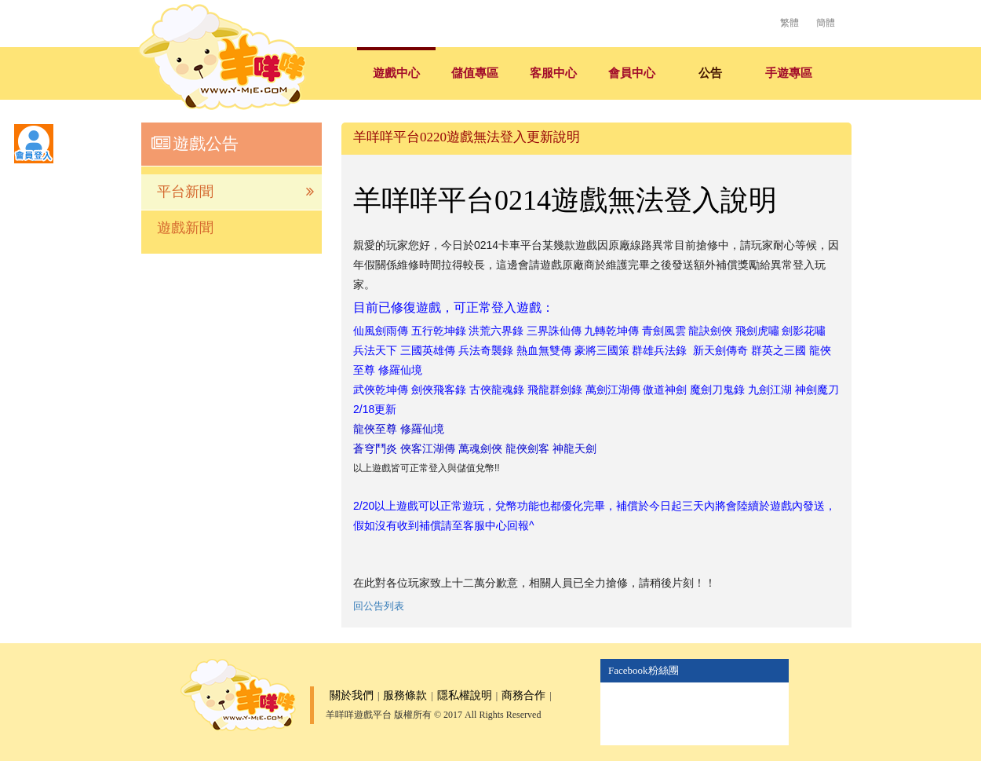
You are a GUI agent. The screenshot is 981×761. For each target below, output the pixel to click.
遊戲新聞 (185, 228)
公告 (710, 73)
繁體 (789, 22)
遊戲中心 (396, 73)
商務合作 (523, 695)
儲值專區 (474, 73)
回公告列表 (378, 606)
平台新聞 (235, 192)
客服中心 (553, 73)
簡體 (825, 22)
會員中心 (631, 73)
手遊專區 (788, 73)
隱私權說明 (464, 695)
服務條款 (405, 695)
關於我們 (352, 695)
